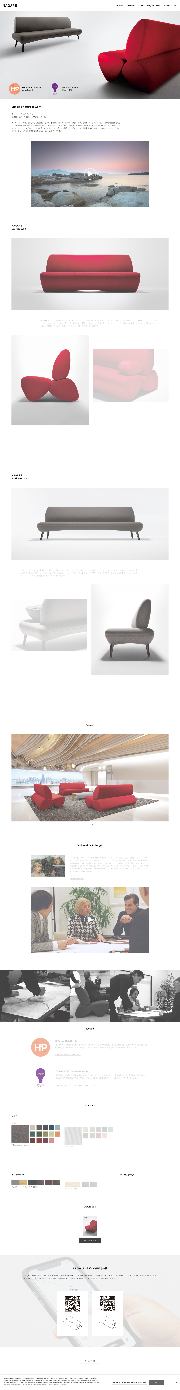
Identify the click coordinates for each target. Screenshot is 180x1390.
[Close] (176, 1382)
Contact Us (90, 1365)
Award (159, 5)
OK (156, 1382)
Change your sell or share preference (15, 1388)
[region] (90, 1382)
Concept (120, 5)
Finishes (168, 5)
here (18, 1382)
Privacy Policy (8, 1386)
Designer (150, 5)
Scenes (140, 5)
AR (175, 5)
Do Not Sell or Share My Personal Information (129, 1382)
